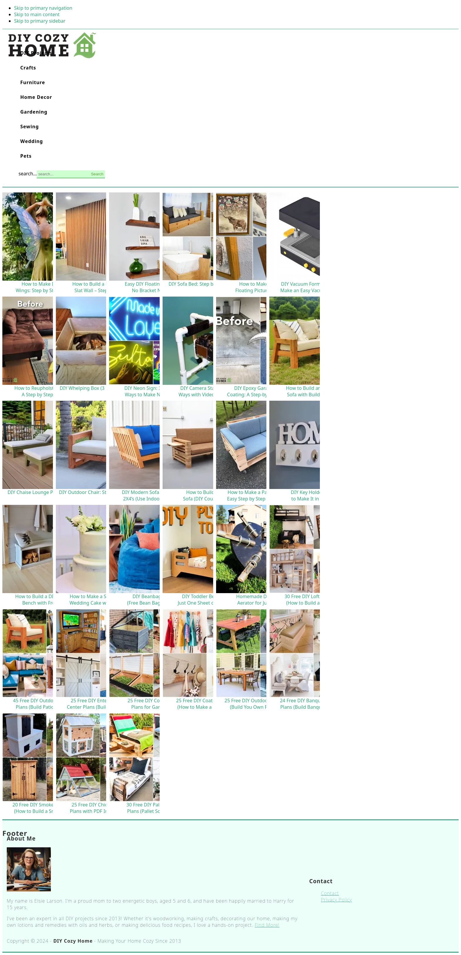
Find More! (267, 925)
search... (28, 173)
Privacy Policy (336, 899)
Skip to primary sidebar (40, 21)
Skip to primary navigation (43, 8)
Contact (330, 893)
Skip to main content (37, 14)
